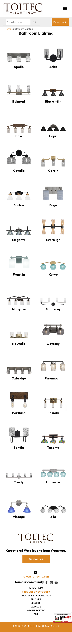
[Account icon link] (60, 22)
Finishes (36, 599)
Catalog (36, 606)
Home (8, 28)
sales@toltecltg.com (36, 576)
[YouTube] (56, 582)
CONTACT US (36, 558)
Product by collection (36, 595)
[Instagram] (51, 582)
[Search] (34, 22)
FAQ (36, 614)
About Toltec (36, 610)
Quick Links (36, 588)
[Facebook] (46, 582)
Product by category (36, 591)
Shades (36, 603)
